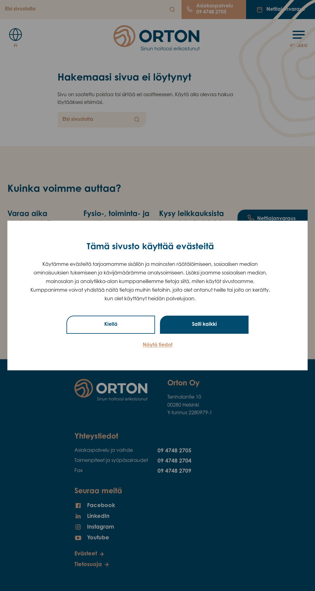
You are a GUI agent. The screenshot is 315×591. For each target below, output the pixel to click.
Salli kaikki (204, 324)
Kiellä (111, 324)
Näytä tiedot (158, 345)
